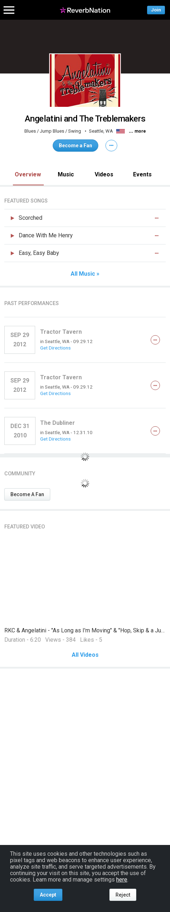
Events (142, 174)
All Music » (85, 274)
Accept (48, 895)
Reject (122, 895)
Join (156, 10)
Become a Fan (75, 145)
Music (66, 174)
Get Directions (55, 348)
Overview (28, 174)
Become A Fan (27, 494)
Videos (104, 174)
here (121, 879)
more (140, 131)
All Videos (85, 655)
